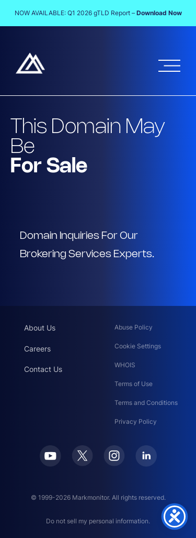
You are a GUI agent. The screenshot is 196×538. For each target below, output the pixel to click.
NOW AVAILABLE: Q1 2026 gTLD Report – (98, 13)
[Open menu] (169, 66)
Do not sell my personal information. (98, 521)
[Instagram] (114, 463)
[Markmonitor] (30, 70)
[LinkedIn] (146, 463)
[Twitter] (82, 463)
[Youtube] (50, 463)
